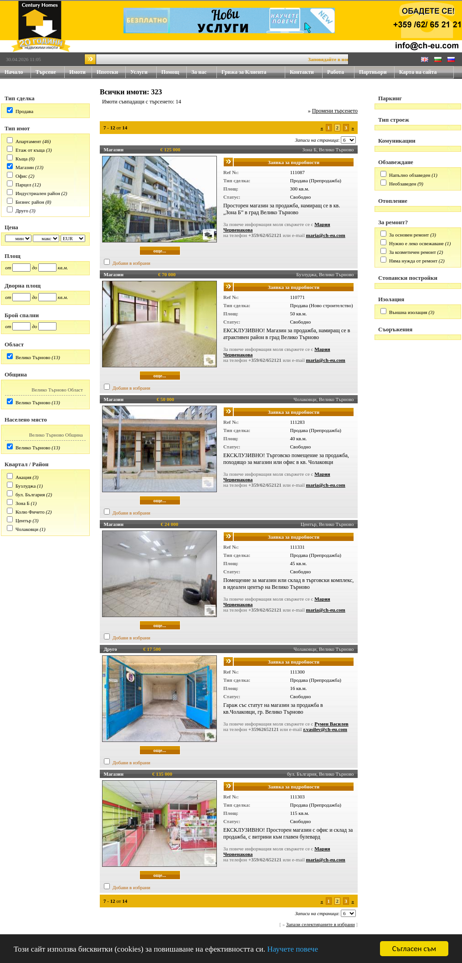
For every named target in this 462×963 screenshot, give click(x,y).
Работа (335, 72)
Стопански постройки (407, 277)
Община (16, 374)
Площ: (230, 188)
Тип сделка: (236, 180)
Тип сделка (20, 98)
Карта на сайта (417, 72)
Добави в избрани (131, 263)
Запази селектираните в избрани (320, 924)
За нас (204, 72)
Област (14, 344)
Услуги (143, 72)
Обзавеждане (395, 162)
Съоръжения (395, 329)
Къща (21, 158)
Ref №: (231, 172)
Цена (11, 227)
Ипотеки (107, 72)
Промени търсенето (335, 111)
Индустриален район (37, 193)
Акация (23, 477)
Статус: (232, 197)
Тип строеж (393, 119)
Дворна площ (23, 285)
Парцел (23, 184)
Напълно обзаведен (409, 175)
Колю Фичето (30, 512)
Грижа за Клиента (244, 72)
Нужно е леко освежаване (416, 243)
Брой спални (22, 315)
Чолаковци (26, 529)
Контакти (306, 72)
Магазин (24, 167)
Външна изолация (408, 312)
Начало (14, 72)
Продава (24, 111)
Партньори (373, 72)
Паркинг (390, 98)
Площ (13, 255)
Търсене (46, 72)
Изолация (391, 299)
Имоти (80, 72)
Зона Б (22, 503)
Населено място (26, 419)
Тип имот (17, 128)
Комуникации (397, 140)
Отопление (392, 200)
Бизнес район (29, 202)
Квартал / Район (27, 464)
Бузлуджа (25, 486)
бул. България (30, 494)
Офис (21, 176)
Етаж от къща (30, 150)
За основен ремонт (409, 234)
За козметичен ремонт (412, 252)
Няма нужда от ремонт (413, 260)
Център (23, 520)
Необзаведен (402, 183)
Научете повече (292, 949)
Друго (21, 210)
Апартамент (28, 141)
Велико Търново (33, 357)
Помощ (174, 72)
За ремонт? (393, 222)
